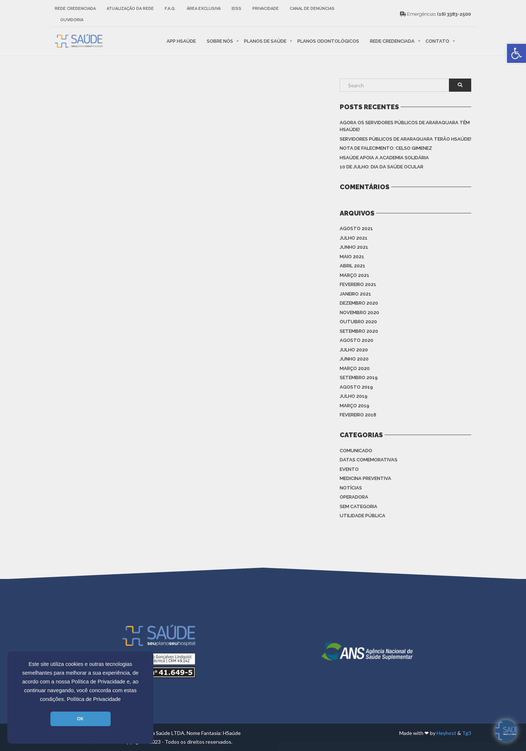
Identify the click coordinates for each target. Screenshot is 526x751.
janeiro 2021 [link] (355, 294)
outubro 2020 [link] (358, 321)
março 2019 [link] (354, 405)
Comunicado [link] (356, 450)
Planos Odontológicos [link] (328, 40)
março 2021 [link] (354, 275)
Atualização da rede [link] (130, 8)
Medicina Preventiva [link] (365, 478)
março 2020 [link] (355, 368)
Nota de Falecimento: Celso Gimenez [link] (386, 148)
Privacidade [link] (265, 8)
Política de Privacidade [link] (94, 699)
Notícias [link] (351, 488)
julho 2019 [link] (353, 396)
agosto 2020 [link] (356, 340)
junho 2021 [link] (354, 247)
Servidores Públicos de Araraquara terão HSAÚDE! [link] (405, 139)
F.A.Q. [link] (170, 8)
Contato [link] (437, 40)
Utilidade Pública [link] (362, 515)
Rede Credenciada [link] (75, 8)
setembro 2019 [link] (359, 377)
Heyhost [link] (446, 733)
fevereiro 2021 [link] (358, 284)
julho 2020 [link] (354, 349)
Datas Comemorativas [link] (368, 459)
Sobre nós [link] (220, 40)
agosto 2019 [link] (356, 387)
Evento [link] (349, 469)
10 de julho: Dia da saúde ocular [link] (381, 166)
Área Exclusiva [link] (204, 8)
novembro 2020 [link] (359, 312)
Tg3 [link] (466, 733)
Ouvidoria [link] (71, 20)
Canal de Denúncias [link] (312, 8)
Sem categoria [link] (358, 506)
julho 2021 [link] (353, 238)
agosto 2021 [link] (356, 228)
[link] (516, 53)
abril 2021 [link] (352, 265)
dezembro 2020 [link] (359, 303)
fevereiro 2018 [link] (358, 415)
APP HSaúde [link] (181, 40)
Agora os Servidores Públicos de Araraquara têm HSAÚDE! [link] (405, 126)
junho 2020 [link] (354, 359)
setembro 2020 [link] (359, 331)
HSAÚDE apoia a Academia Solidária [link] (384, 157)
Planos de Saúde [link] (265, 40)
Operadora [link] (354, 497)
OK (80, 718)
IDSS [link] (236, 8)
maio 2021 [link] (352, 256)
